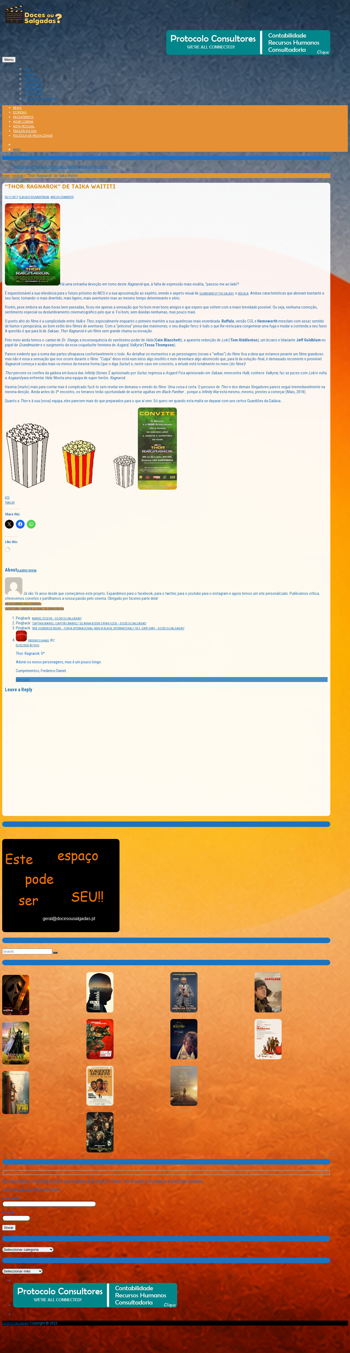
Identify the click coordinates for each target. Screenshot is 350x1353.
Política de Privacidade (40, 99)
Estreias (18, 176)
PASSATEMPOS (32, 79)
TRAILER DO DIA (33, 94)
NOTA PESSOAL (33, 89)
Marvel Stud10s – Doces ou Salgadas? (56, 618)
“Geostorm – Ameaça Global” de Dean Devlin (34, 608)
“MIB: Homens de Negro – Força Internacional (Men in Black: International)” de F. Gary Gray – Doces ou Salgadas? (108, 628)
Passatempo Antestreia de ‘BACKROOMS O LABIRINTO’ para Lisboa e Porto (60, 167)
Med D (54, 197)
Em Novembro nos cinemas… (23, 603)
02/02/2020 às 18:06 (27, 645)
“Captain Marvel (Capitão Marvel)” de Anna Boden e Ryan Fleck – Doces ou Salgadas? (89, 623)
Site (7, 497)
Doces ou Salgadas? (15, 1323)
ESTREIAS (29, 74)
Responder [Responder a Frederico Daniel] (23, 679)
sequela (243, 293)
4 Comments (66, 197)
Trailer (9, 502)
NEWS (27, 69)
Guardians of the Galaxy (216, 293)
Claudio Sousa (29, 197)
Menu (8, 60)
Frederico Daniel (38, 640)
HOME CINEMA (33, 84)
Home (6, 176)
